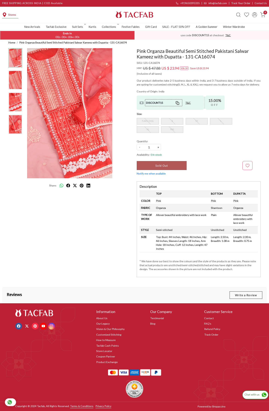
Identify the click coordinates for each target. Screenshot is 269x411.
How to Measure (106, 340)
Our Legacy (103, 323)
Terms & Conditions (81, 406)
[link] (238, 14)
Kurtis (92, 26)
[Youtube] (44, 325)
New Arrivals (32, 26)
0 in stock (156, 154)
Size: (139, 114)
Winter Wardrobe (234, 26)
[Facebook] (19, 325)
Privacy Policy (103, 406)
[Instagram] (52, 325)
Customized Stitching (108, 334)
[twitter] (75, 185)
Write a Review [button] (246, 295)
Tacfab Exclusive (56, 26)
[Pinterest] (35, 325)
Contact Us (261, 3)
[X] (27, 325)
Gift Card (151, 26)
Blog (152, 323)
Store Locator (104, 351)
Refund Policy (212, 329)
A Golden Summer (206, 26)
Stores (9, 14)
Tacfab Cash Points (107, 345)
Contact (209, 318)
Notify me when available (151, 173)
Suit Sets (78, 26)
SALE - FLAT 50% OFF (176, 26)
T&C (228, 35)
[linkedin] (88, 185)
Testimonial (157, 318)
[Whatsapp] (61, 185)
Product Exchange (107, 362)
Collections (110, 26)
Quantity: (142, 141)
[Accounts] (255, 14)
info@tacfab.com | (217, 3)
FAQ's (207, 323)
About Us (101, 318)
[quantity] (149, 147)
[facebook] (68, 185)
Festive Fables (131, 26)
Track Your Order (240, 3)
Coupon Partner (105, 356)
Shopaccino (218, 406)
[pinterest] (81, 185)
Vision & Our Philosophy (110, 329)
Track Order (211, 334)
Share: (53, 185)
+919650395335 (188, 3)
